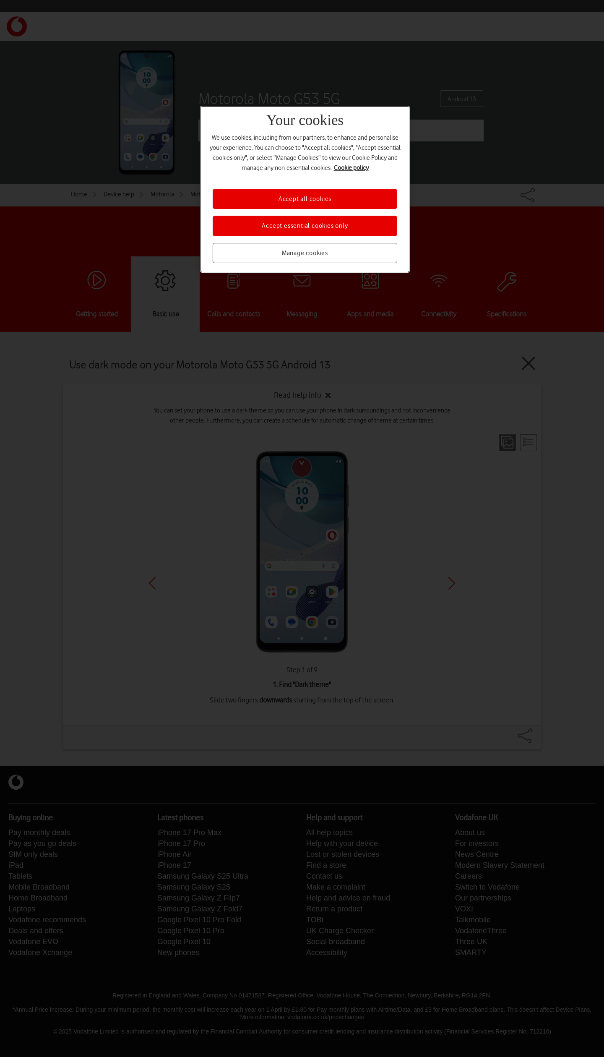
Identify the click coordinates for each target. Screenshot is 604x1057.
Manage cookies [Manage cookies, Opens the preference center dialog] (305, 253)
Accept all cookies (305, 199)
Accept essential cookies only (305, 226)
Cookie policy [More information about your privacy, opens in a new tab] (351, 168)
